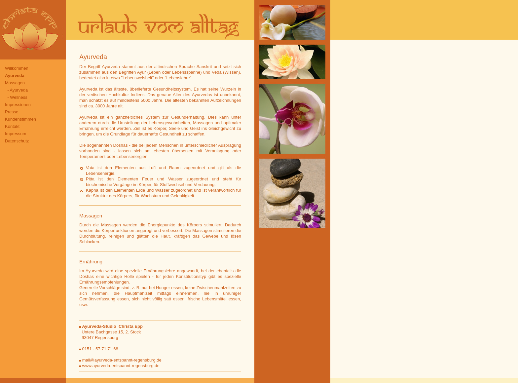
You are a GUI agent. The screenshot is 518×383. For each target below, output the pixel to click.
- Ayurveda (16, 90)
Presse (11, 111)
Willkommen (16, 68)
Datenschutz (17, 140)
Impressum (15, 133)
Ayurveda (14, 75)
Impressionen (18, 104)
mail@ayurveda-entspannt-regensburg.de (122, 360)
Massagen (15, 82)
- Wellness (16, 97)
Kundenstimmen (20, 119)
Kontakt (12, 126)
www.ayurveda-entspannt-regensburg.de (119, 365)
